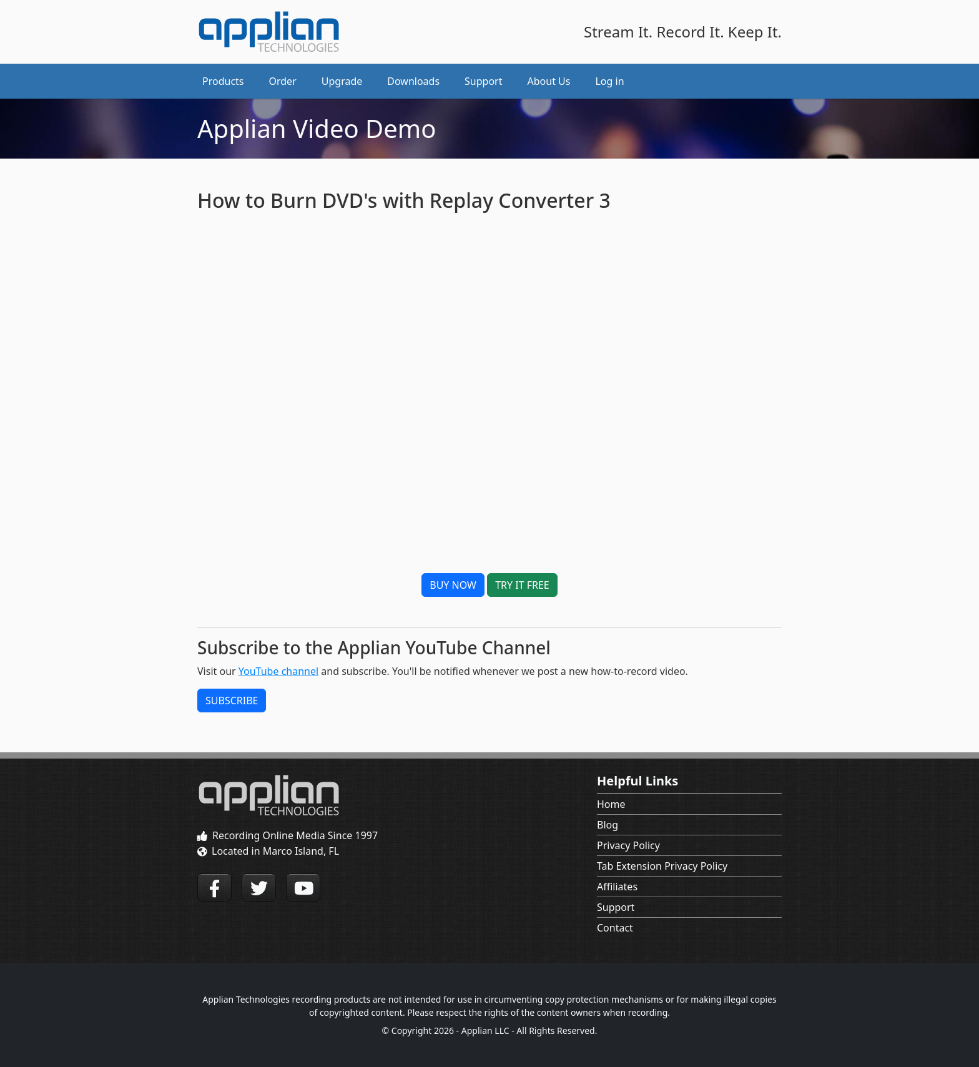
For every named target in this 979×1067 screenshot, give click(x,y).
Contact (615, 928)
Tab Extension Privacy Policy (662, 866)
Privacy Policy (628, 845)
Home (611, 804)
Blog (607, 825)
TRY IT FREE (522, 585)
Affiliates (617, 886)
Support (615, 907)
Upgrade (342, 81)
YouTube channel (278, 671)
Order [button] (283, 81)
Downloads (413, 81)
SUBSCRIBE (231, 700)
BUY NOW (453, 585)
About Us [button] (549, 81)
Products (223, 81)
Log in (609, 81)
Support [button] (483, 81)
